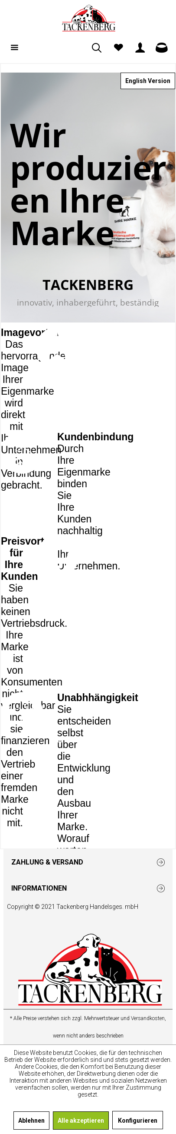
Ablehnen (31, 1120)
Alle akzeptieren (81, 1120)
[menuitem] (14, 48)
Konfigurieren (137, 1120)
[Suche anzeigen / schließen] (97, 48)
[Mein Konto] (140, 48)
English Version (147, 80)
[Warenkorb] (162, 48)
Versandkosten (148, 1018)
